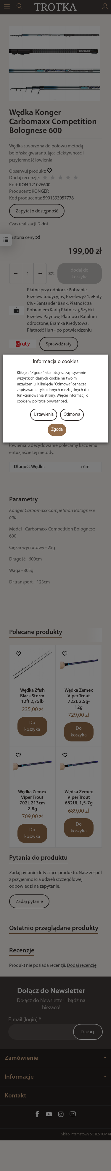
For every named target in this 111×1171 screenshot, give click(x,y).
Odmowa (72, 414)
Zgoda (57, 430)
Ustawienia (44, 414)
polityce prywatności (49, 401)
